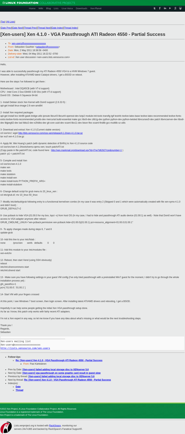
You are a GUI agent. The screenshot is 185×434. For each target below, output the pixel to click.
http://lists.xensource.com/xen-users (25, 348)
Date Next (17, 28)
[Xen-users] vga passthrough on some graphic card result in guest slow (62, 373)
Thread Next (44, 28)
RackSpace (55, 425)
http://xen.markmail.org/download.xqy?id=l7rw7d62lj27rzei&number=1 (86, 150)
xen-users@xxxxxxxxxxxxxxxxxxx (29, 43)
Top (3, 21)
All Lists (10, 21)
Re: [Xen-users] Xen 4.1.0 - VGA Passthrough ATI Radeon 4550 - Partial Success (59, 360)
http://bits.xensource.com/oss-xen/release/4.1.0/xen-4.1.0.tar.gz (50, 133)
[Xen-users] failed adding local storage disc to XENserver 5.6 (56, 369)
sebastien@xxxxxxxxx (47, 47)
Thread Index (71, 28)
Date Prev (6, 28)
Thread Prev (30, 28)
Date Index (57, 28)
